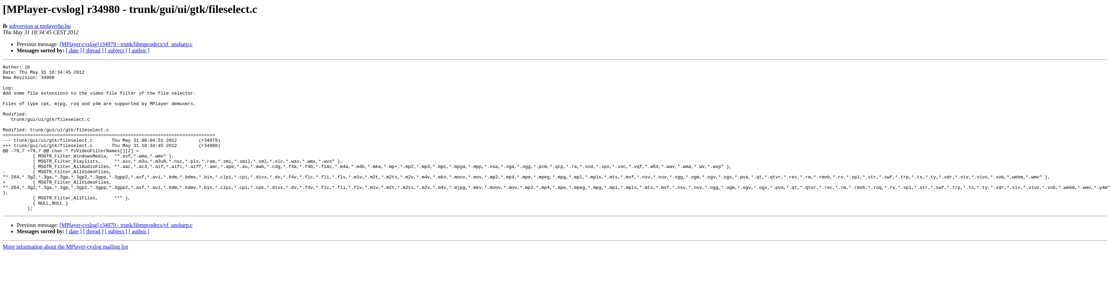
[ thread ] (93, 50)
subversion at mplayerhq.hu (39, 26)
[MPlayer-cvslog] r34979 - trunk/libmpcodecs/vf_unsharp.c (126, 44)
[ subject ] (116, 50)
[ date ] (74, 50)
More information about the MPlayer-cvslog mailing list (65, 276)
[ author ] (139, 50)
